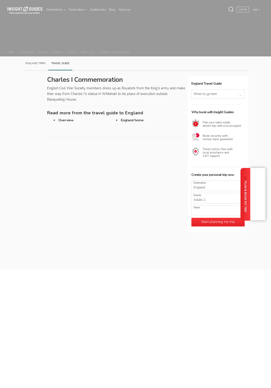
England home (132, 120)
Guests (197, 195)
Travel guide (60, 63)
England (57, 52)
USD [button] (255, 9)
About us (124, 10)
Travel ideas (78, 10)
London (71, 52)
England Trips (35, 63)
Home (11, 52)
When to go (88, 52)
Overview (66, 120)
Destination (199, 183)
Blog (112, 10)
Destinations (55, 10)
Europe (43, 52)
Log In (243, 9)
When (196, 208)
